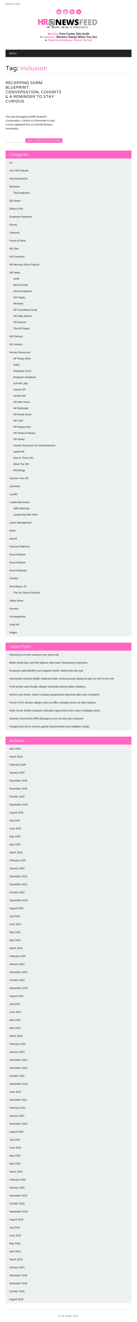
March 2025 (16, 852)
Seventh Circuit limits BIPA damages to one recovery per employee (46, 718)
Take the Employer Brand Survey (70, 40)
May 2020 (14, 1155)
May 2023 (14, 1020)
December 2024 (18, 876)
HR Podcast (16, 336)
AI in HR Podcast (19, 170)
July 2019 (14, 1227)
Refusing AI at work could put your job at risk (34, 654)
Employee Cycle (22, 371)
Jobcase (49, 36)
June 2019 (15, 1235)
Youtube (65, 11)
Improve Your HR (19, 478)
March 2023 (16, 1036)
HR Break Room (22, 414)
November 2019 (18, 1195)
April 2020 (15, 1163)
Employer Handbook (24, 377)
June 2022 (15, 1091)
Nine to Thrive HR (23, 457)
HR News (55, 140)
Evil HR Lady (20, 383)
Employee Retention (20, 216)
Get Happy (19, 297)
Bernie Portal (20, 285)
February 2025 (17, 860)
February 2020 (17, 1179)
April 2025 (15, 844)
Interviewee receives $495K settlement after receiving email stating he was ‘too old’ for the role (61, 678)
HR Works (19, 439)
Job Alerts (14, 486)
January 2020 (17, 1187)
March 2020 (16, 1171)
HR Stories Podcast (24, 433)
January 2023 (17, 1052)
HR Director (19, 322)
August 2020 (16, 1131)
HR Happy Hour (22, 426)
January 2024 (17, 964)
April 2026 (15, 748)
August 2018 (16, 1299)
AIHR (16, 278)
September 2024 (18, 900)
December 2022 (18, 1059)
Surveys (14, 608)
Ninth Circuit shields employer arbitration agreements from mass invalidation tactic (54, 710)
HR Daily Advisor (22, 316)
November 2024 (18, 884)
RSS (72, 11)
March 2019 (16, 1259)
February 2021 (17, 1107)
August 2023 (16, 996)
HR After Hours (21, 402)
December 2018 (18, 1275)
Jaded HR (18, 451)
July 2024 (14, 916)
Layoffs (13, 494)
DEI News (15, 200)
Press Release (17, 554)
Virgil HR (14, 624)
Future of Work (17, 240)
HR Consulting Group (25, 309)
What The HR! (21, 464)
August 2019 (16, 1219)
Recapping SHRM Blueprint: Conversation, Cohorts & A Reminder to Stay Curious (33, 92)
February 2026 (17, 764)
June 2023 (15, 1012)
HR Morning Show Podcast (24, 264)
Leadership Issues (19, 502)
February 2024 (17, 956)
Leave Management (20, 522)
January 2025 (17, 868)
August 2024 (16, 908)
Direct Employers (38, 140)
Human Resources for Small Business (34, 445)
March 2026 (16, 756)
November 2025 (18, 788)
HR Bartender (21, 408)
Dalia (54, 33)
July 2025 (14, 820)
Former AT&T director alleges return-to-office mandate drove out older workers (52, 702)
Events (13, 224)
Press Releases (18, 570)
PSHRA (13, 578)
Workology (19, 470)
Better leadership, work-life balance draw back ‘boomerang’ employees (48, 662)
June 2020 (15, 1147)
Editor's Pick (16, 208)
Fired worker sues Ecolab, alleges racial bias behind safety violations (47, 686)
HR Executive (17, 256)
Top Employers (21, 192)
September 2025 (18, 804)
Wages (13, 632)
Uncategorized (17, 616)
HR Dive (14, 248)
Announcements (18, 178)
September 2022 (18, 1083)
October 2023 (17, 980)
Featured (14, 232)
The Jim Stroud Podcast (26, 592)
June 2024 (15, 924)
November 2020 (18, 1123)
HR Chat (18, 420)
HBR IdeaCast (21, 508)
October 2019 (17, 1203)
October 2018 (17, 1291)
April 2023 (15, 1028)
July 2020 (14, 1139)
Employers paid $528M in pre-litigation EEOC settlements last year (46, 670)
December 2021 (18, 1099)
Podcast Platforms (19, 546)
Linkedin (59, 11)
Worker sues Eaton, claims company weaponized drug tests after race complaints (54, 694)
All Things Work (22, 358)
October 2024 (17, 892)
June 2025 (15, 828)
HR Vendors (16, 344)
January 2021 (17, 1115)
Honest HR (19, 389)
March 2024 (16, 948)
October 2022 (17, 1075)
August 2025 (16, 812)
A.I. (11, 162)
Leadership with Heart (25, 514)
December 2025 (18, 780)
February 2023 (17, 1044)
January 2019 (17, 1267)
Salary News (16, 600)
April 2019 (15, 1251)
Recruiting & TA (18, 586)
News (12, 530)
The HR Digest (21, 328)
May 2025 (14, 836)
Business (14, 186)
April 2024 (15, 940)
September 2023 (18, 988)
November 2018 (18, 1283)
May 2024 (14, 932)
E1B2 (16, 364)
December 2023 (18, 972)
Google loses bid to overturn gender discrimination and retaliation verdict (49, 726)
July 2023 (14, 1004)
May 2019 (14, 1243)
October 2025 (17, 796)
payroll (13, 538)
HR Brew (18, 303)
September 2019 (18, 1211)
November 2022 (18, 1067)
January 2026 (17, 772)
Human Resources (19, 352)
